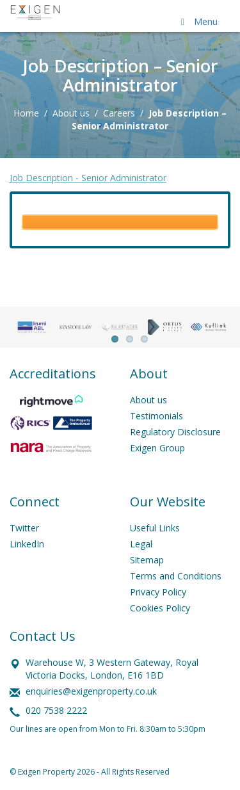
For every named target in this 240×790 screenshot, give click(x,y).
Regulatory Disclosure (175, 432)
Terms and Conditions (175, 576)
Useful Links (155, 528)
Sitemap (147, 560)
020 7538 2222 (56, 710)
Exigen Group (157, 448)
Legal (141, 544)
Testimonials (156, 416)
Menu (197, 21)
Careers (119, 113)
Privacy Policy (158, 592)
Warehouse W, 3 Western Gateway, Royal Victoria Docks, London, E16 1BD (112, 668)
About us (71, 113)
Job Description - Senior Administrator (88, 178)
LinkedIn (27, 544)
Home (26, 113)
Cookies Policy (160, 608)
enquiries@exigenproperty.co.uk (91, 691)
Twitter (24, 528)
